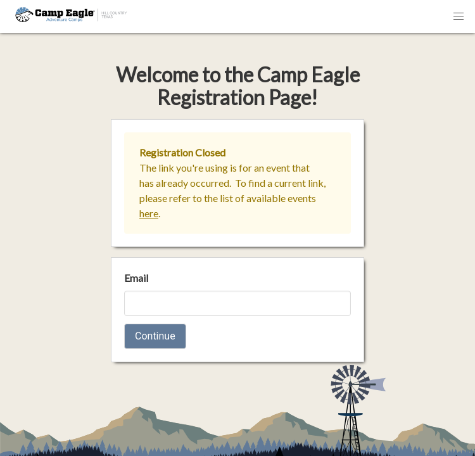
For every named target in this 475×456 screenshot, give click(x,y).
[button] (458, 16)
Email (136, 278)
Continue (155, 336)
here (148, 213)
